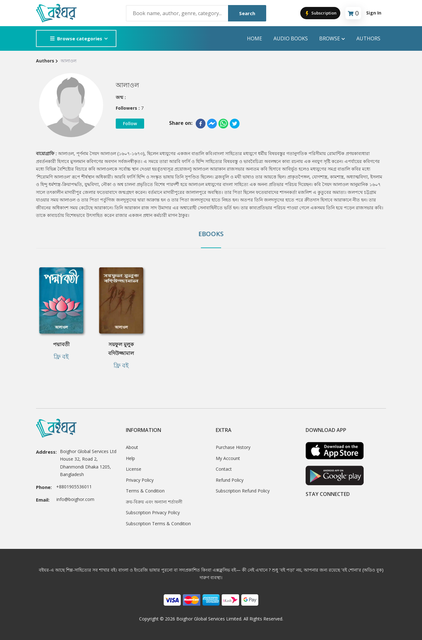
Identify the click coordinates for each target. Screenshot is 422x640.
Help (130, 458)
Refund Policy (229, 480)
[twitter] (235, 124)
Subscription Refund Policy (243, 491)
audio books (290, 38)
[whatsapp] (223, 124)
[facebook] (201, 124)
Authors (368, 38)
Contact (224, 469)
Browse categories (76, 38)
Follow (130, 123)
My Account (228, 458)
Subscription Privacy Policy (153, 512)
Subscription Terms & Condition (158, 524)
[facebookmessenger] (212, 124)
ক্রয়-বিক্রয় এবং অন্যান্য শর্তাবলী (154, 502)
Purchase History (233, 447)
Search (247, 13)
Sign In (373, 13)
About (132, 447)
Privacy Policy (140, 480)
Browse (332, 38)
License (133, 469)
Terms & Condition (145, 491)
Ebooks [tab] (211, 234)
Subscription (320, 13)
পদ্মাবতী (61, 344)
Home (254, 38)
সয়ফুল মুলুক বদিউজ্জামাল (121, 349)
